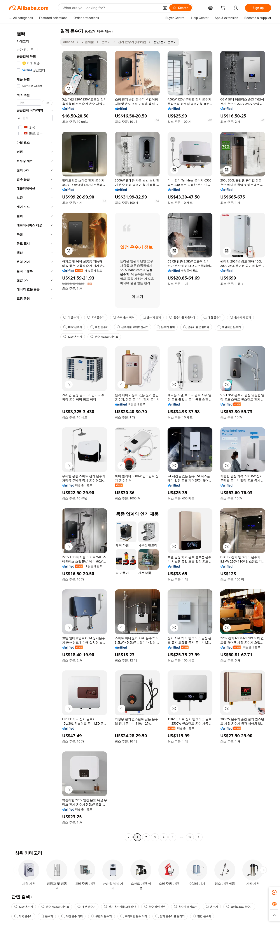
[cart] (223, 8)
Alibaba (68, 42)
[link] (274, 892)
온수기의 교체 (240, 317)
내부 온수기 (86, 906)
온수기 (105, 42)
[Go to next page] (199, 837)
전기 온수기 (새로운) (132, 42)
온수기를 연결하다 (196, 327)
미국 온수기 (23, 916)
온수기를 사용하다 (182, 317)
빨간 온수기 (202, 916)
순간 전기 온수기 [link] (165, 42)
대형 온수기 (212, 317)
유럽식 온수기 (101, 916)
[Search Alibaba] (111, 7)
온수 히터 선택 (155, 906)
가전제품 (88, 42)
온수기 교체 (152, 317)
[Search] (180, 7)
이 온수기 (71, 317)
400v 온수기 (72, 327)
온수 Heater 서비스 (104, 336)
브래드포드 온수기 (239, 906)
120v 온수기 (72, 336)
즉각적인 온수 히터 (133, 916)
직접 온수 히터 (72, 916)
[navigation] (33, 434)
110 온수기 (96, 317)
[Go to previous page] (129, 837)
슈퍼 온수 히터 (123, 317)
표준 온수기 (99, 327)
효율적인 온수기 (229, 327)
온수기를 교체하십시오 (132, 327)
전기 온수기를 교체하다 (120, 906)
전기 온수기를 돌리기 (170, 916)
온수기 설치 (166, 327)
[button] (165, 7)
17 (189, 837)
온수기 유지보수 (185, 906)
